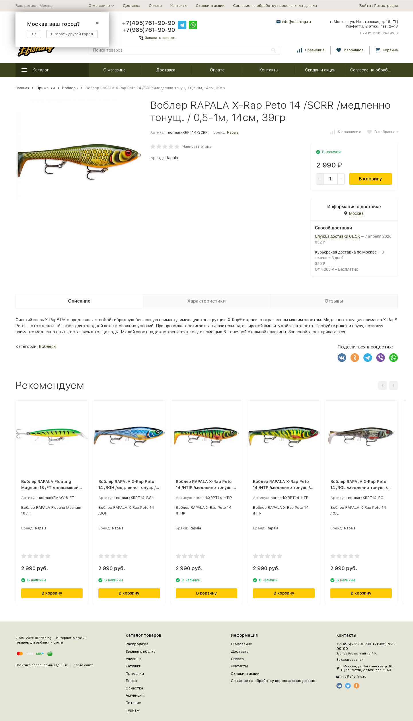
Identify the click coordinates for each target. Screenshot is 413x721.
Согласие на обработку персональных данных (275, 5)
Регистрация (386, 5)
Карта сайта (83, 665)
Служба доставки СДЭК (337, 236)
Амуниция (135, 695)
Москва (46, 5)
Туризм (132, 710)
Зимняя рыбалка (140, 651)
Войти (365, 5)
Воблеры (70, 88)
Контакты (178, 5)
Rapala (233, 132)
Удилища (133, 659)
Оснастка (134, 688)
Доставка (131, 5)
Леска (131, 681)
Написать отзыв (197, 146)
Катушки (133, 666)
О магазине (114, 70)
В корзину (370, 179)
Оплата (155, 5)
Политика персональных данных (41, 665)
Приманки (45, 88)
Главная (22, 88)
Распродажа (137, 644)
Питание (133, 703)
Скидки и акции (210, 5)
